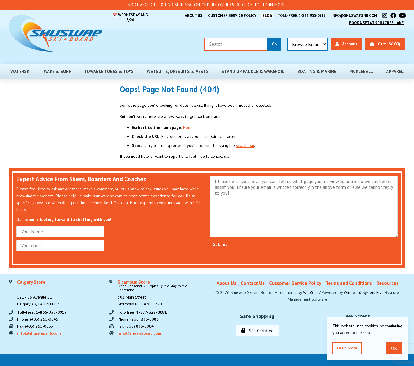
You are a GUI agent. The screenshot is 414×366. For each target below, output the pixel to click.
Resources (387, 283)
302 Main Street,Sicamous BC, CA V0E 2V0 (161, 293)
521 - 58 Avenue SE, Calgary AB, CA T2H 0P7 (38, 293)
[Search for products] (236, 44)
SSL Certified (257, 330)
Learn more (347, 348)
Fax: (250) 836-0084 (136, 326)
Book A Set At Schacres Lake (376, 22)
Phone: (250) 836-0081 (138, 319)
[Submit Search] (274, 44)
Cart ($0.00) (385, 44)
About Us (193, 15)
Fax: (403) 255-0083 (35, 326)
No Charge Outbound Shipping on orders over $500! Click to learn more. (207, 4)
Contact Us (253, 283)
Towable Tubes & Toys (109, 71)
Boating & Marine (316, 71)
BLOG (267, 15)
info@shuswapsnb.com (354, 15)
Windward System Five (364, 292)
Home (188, 127)
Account (346, 44)
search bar (245, 145)
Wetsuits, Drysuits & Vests (178, 71)
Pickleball (361, 71)
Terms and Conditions (348, 283)
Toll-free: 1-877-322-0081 (142, 312)
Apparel (395, 71)
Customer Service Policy (232, 15)
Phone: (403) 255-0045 (37, 319)
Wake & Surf (57, 71)
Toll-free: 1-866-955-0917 (301, 15)
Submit (220, 244)
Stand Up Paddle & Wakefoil (253, 71)
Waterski (20, 71)
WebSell (310, 292)
